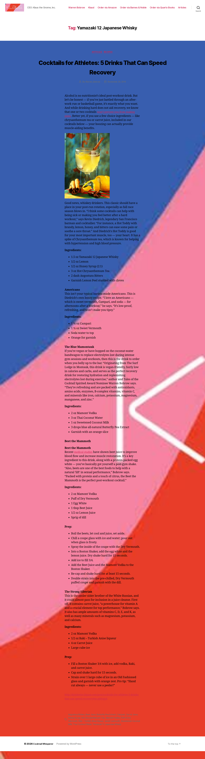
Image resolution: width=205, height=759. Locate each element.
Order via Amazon (118, 9)
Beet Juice (91, 723)
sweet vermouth (113, 729)
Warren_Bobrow (92, 90)
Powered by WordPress (70, 751)
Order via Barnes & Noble (145, 9)
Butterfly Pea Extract (108, 723)
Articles (182, 13)
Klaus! (103, 9)
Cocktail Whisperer (44, 751)
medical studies (84, 460)
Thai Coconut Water (91, 732)
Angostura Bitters (76, 723)
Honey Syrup (81, 726)
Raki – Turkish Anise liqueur (91, 729)
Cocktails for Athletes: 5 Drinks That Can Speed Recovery (102, 75)
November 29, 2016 (117, 90)
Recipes (109, 60)
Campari (123, 723)
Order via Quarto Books (173, 9)
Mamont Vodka (120, 726)
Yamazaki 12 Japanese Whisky (117, 732)
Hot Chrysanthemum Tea (100, 726)
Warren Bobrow (88, 9)
